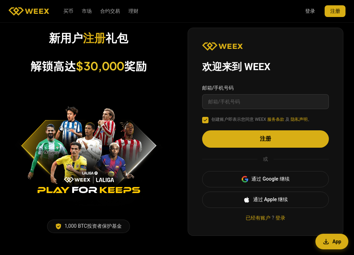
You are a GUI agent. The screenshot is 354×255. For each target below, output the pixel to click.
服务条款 (275, 119)
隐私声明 (299, 119)
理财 (133, 11)
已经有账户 (258, 218)
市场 (87, 11)
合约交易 (110, 11)
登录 (309, 11)
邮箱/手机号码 (218, 88)
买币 (68, 11)
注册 (335, 11)
